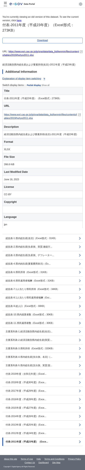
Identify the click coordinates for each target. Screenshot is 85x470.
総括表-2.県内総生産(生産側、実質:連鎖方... (29, 246)
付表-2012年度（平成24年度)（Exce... (26, 433)
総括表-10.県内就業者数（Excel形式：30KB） (30, 314)
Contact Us (30, 462)
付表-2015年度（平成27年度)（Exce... (26, 408)
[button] (81, 4)
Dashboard (43, 462)
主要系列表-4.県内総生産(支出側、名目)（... (29, 357)
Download (42, 40)
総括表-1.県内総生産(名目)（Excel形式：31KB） (31, 238)
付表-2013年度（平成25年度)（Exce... (26, 424)
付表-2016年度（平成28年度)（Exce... (26, 399)
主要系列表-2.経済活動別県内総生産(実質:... (29, 340)
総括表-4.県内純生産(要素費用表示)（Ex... (28, 263)
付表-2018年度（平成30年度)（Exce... (26, 382)
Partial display (34, 85)
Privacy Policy (74, 459)
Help (39, 459)
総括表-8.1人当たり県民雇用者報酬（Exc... (28, 297)
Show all (45, 85)
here (19, 20)
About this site (10, 459)
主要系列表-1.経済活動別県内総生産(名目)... (29, 331)
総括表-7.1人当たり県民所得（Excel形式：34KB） (32, 289)
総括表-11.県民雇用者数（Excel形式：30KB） (30, 323)
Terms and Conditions (54, 459)
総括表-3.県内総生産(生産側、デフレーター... (30, 255)
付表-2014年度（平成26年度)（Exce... (26, 416)
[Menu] (5, 4)
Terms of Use (27, 459)
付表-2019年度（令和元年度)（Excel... (26, 374)
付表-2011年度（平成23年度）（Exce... (27, 441)
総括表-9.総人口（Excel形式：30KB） (26, 306)
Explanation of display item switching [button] (24, 78)
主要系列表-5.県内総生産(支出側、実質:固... (29, 365)
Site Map (56, 462)
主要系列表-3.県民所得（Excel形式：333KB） (30, 348)
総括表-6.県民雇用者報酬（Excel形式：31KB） (31, 280)
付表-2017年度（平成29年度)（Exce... (26, 391)
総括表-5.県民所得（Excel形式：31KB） (27, 272)
